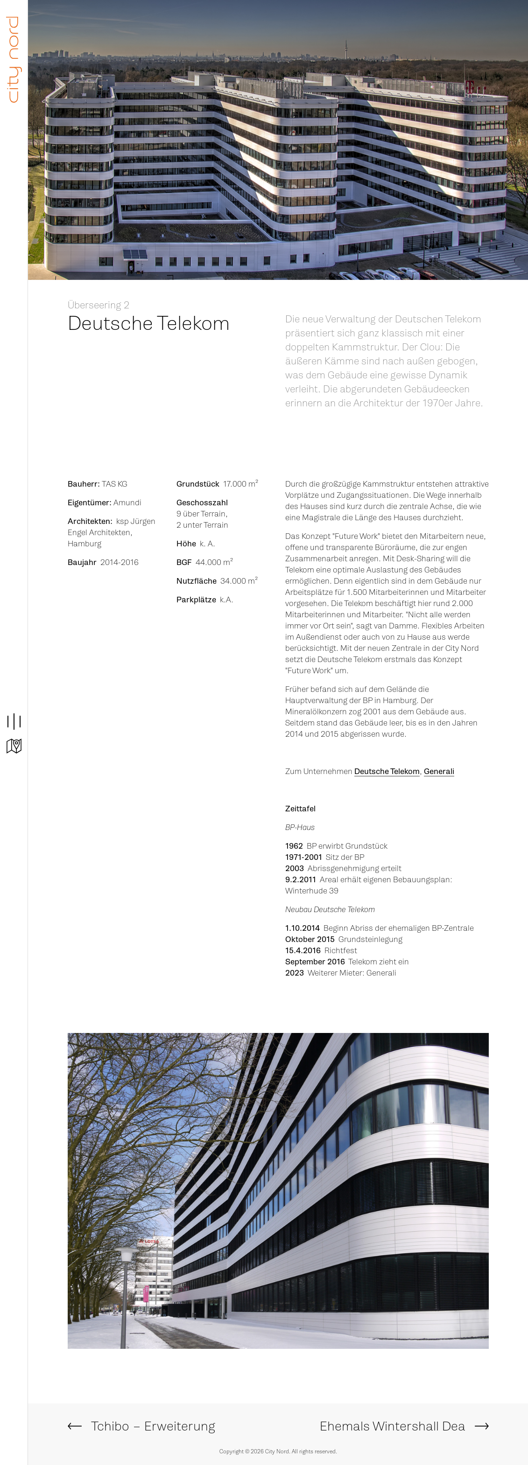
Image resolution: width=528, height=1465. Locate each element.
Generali (439, 771)
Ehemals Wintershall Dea (392, 1426)
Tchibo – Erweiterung (153, 1426)
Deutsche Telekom (387, 771)
